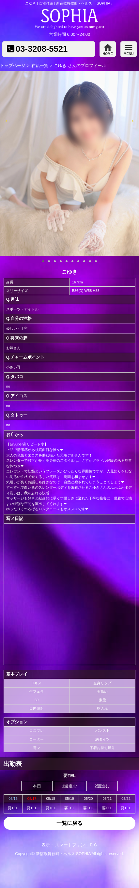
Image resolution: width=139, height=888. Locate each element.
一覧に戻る (69, 823)
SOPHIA (83, 854)
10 (96, 261)
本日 (37, 786)
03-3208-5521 (42, 49)
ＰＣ (93, 844)
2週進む (102, 786)
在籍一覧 (39, 65)
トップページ (12, 65)
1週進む (69, 786)
